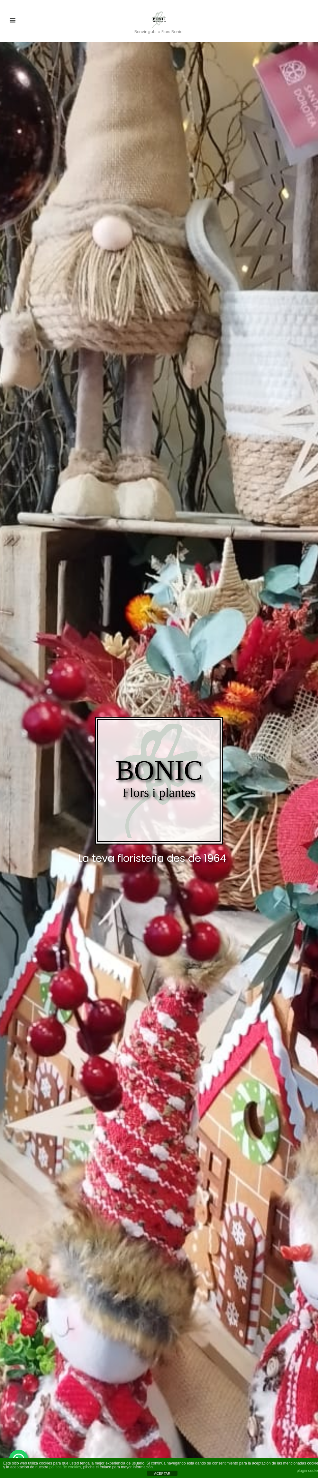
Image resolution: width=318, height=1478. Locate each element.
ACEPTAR (162, 1473)
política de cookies (65, 1467)
